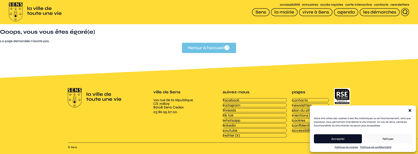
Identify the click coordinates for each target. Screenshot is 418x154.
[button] (410, 110)
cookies (298, 119)
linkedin (229, 123)
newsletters (398, 5)
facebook (231, 100)
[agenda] (345, 12)
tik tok (228, 114)
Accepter (338, 139)
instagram (231, 105)
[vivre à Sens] (314, 12)
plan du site (301, 109)
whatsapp (231, 119)
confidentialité (304, 123)
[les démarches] (378, 12)
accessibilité (289, 5)
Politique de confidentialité (375, 147)
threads (229, 109)
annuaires (309, 5)
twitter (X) (231, 132)
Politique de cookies (346, 147)
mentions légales (306, 114)
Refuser (388, 139)
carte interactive (357, 5)
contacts (380, 5)
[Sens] (259, 12)
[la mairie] (283, 12)
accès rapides (330, 5)
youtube (230, 128)
